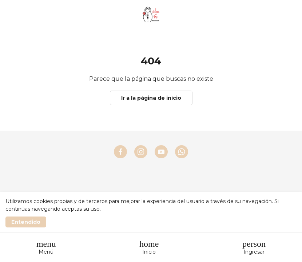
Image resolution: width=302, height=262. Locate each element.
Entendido (25, 222)
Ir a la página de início (151, 98)
